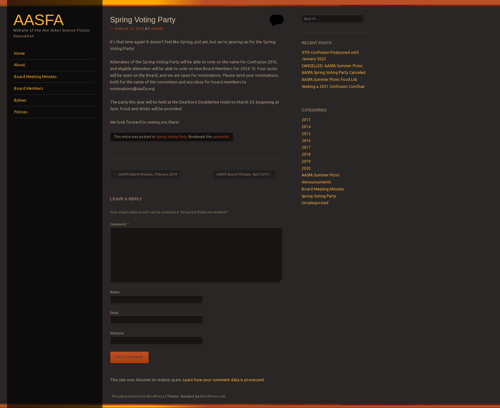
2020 (306, 168)
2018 (306, 154)
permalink (221, 137)
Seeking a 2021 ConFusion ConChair (333, 86)
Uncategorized (315, 203)
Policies (20, 112)
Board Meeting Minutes (35, 77)
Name (115, 292)
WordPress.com (212, 396)
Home (19, 53)
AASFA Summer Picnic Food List (329, 79)
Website (117, 333)
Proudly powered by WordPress (138, 396)
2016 (306, 141)
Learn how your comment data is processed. (224, 379)
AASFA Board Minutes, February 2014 (145, 174)
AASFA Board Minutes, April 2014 (244, 174)
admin (157, 29)
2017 (306, 147)
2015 (306, 134)
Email (114, 313)
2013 (306, 120)
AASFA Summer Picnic (321, 175)
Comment (119, 224)
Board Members (28, 88)
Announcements (316, 182)
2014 (306, 127)
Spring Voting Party (171, 137)
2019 (306, 161)
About (19, 65)
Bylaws (20, 100)
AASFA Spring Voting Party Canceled (333, 72)
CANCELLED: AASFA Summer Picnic (332, 66)
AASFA (38, 19)
